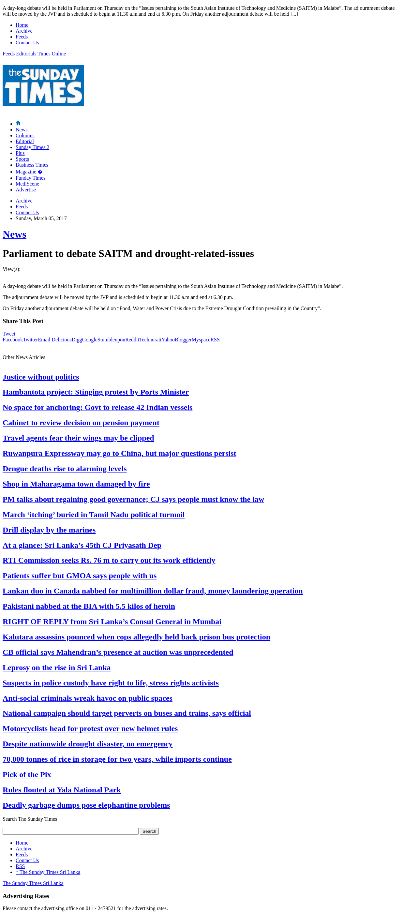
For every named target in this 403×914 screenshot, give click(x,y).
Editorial (25, 141)
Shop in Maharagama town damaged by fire (76, 484)
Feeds (22, 36)
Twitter (30, 339)
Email (44, 339)
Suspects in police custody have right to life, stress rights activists (111, 683)
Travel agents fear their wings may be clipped (78, 438)
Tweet (9, 334)
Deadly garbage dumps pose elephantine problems (86, 805)
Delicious (61, 339)
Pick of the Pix (27, 774)
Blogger (183, 339)
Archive (24, 31)
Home (22, 25)
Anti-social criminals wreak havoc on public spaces (87, 698)
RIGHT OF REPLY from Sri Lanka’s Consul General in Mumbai (112, 621)
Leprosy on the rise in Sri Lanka (57, 667)
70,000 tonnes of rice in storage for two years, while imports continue (117, 759)
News (21, 129)
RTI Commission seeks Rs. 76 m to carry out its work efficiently (109, 560)
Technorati (150, 339)
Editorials (26, 53)
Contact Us (27, 42)
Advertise (26, 189)
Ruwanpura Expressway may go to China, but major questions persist (119, 453)
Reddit (132, 339)
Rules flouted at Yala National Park (62, 790)
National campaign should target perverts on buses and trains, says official (127, 713)
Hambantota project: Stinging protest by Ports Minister (96, 392)
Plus (20, 153)
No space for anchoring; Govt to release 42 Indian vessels (97, 407)
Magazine (29, 171)
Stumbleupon (111, 339)
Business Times (32, 165)
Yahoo (168, 339)
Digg (77, 339)
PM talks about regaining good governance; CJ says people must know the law (133, 499)
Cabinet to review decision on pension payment (81, 422)
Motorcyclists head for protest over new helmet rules (90, 728)
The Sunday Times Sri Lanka (48, 872)
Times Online (51, 53)
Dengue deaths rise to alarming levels (65, 468)
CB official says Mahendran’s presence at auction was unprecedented (118, 652)
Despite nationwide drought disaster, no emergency (87, 744)
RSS (214, 339)
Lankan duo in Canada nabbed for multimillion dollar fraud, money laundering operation (153, 591)
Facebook (13, 339)
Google (89, 339)
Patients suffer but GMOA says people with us (80, 575)
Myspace (201, 339)
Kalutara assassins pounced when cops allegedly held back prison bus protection (136, 637)
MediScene (27, 184)
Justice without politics (41, 377)
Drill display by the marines (49, 530)
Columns (25, 135)
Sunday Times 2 (32, 147)
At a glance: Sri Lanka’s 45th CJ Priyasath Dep (82, 545)
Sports (22, 159)
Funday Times (30, 178)
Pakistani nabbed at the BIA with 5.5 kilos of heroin (89, 606)
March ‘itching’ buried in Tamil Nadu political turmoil (94, 514)
